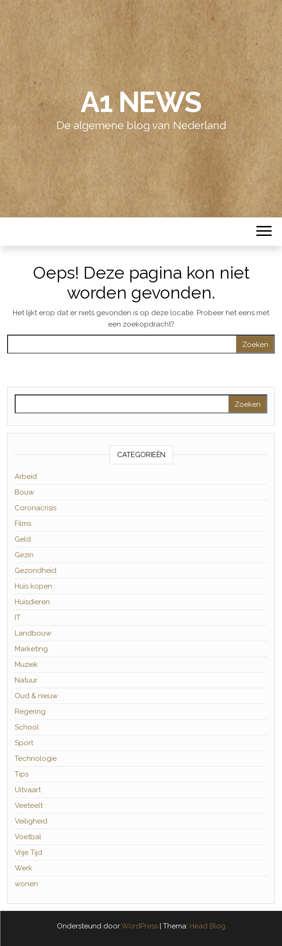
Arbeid (26, 476)
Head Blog (208, 926)
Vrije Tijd (28, 852)
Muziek (26, 664)
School (27, 727)
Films (23, 523)
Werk (23, 868)
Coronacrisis (35, 508)
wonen (26, 884)
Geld (23, 539)
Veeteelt (29, 805)
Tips (21, 774)
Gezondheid (35, 570)
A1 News (141, 102)
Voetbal (28, 837)
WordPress (139, 926)
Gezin (24, 555)
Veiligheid (31, 821)
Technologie (36, 758)
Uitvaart (28, 790)
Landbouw (33, 633)
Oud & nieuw (36, 696)
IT (17, 617)
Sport (24, 743)
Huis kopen (33, 586)
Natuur (26, 680)
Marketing (31, 649)
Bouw (24, 492)
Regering (30, 711)
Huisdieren (32, 602)
